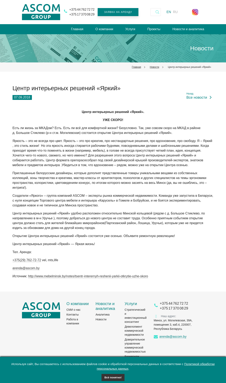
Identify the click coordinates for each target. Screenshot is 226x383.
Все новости (196, 97)
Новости (154, 67)
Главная (77, 29)
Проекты (153, 29)
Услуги (130, 29)
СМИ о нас (73, 309)
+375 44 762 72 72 (81, 9)
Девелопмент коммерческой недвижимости (134, 330)
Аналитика (102, 314)
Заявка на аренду (118, 12)
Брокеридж (132, 356)
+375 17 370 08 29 (81, 14)
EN (168, 12)
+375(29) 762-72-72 (27, 260)
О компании (104, 29)
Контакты (72, 314)
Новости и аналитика (188, 29)
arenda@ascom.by (26, 268)
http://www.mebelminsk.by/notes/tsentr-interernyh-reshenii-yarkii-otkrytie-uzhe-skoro (88, 276)
